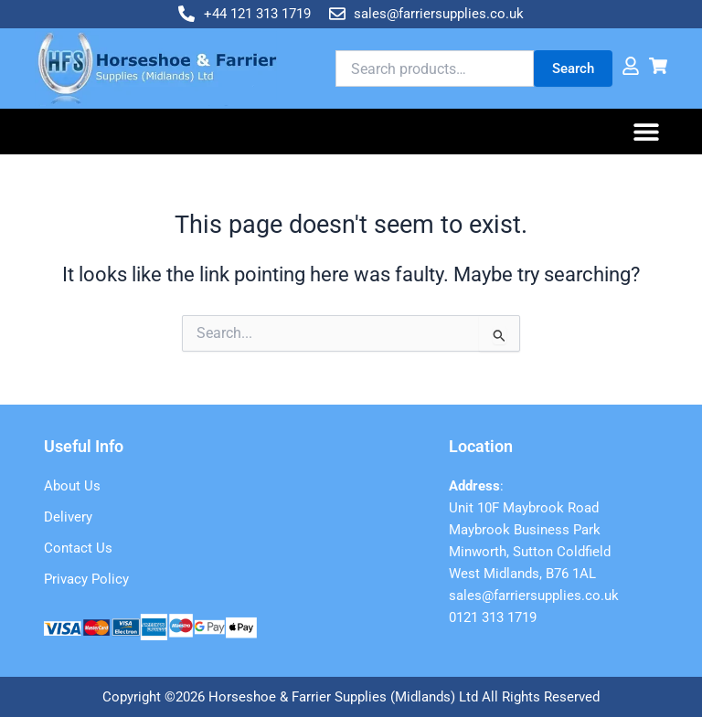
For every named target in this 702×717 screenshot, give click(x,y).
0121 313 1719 (493, 617)
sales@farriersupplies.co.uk (534, 595)
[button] (646, 132)
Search (573, 68)
